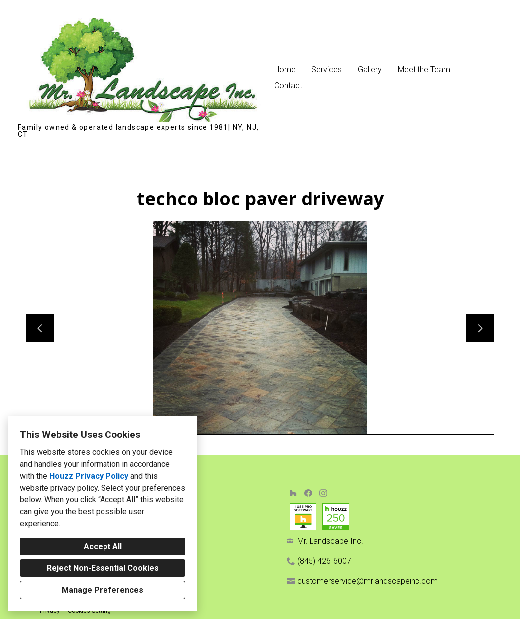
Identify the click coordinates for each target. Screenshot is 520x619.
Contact (288, 85)
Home (285, 69)
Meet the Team (424, 69)
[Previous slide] (40, 328)
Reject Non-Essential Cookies (103, 568)
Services (327, 69)
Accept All (103, 546)
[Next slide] (480, 328)
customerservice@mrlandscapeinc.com (367, 581)
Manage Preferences (102, 590)
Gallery (370, 69)
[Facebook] (308, 493)
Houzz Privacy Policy (88, 476)
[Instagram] (323, 493)
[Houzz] (293, 493)
